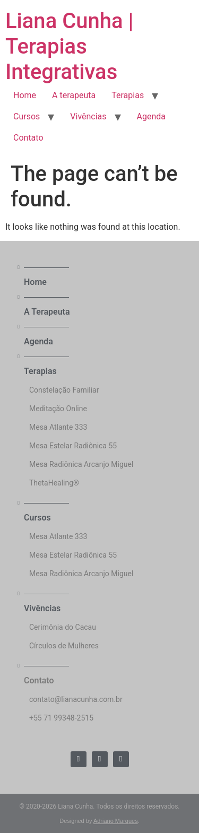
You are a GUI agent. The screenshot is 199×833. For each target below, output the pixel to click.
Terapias (127, 95)
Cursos (26, 116)
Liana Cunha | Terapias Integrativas (69, 46)
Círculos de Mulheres (64, 645)
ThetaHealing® (54, 483)
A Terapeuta (47, 312)
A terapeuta (74, 95)
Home (24, 95)
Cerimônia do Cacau (62, 627)
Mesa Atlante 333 (58, 427)
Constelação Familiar (64, 390)
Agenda (151, 116)
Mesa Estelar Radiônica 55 (73, 445)
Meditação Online (58, 408)
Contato (28, 138)
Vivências (88, 116)
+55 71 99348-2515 (61, 718)
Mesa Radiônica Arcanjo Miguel (81, 464)
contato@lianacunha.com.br (76, 699)
